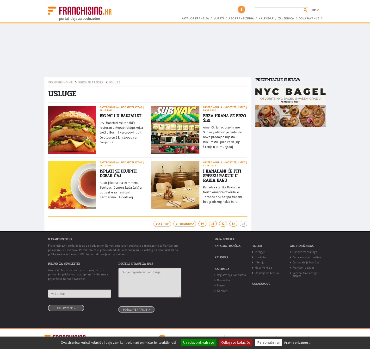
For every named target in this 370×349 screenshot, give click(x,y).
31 (212, 223)
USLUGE (114, 82)
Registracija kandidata (231, 275)
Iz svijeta (260, 257)
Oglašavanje (309, 18)
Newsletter (223, 280)
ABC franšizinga (241, 18)
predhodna (184, 224)
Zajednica (286, 18)
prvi (162, 224)
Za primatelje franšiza (306, 257)
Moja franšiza (263, 268)
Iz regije (260, 252)
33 (233, 223)
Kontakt (222, 291)
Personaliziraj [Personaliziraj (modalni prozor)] (268, 342)
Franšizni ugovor (303, 268)
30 (202, 223)
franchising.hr (60, 82)
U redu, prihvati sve (198, 342)
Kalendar (266, 18)
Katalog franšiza (195, 18)
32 (223, 223)
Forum (221, 285)
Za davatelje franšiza (306, 262)
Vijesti (219, 18)
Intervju (260, 262)
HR (315, 10)
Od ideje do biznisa (267, 273)
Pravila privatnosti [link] (297, 342)
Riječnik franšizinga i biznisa (305, 274)
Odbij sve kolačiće (235, 342)
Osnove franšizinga (304, 252)
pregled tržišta (90, 82)
